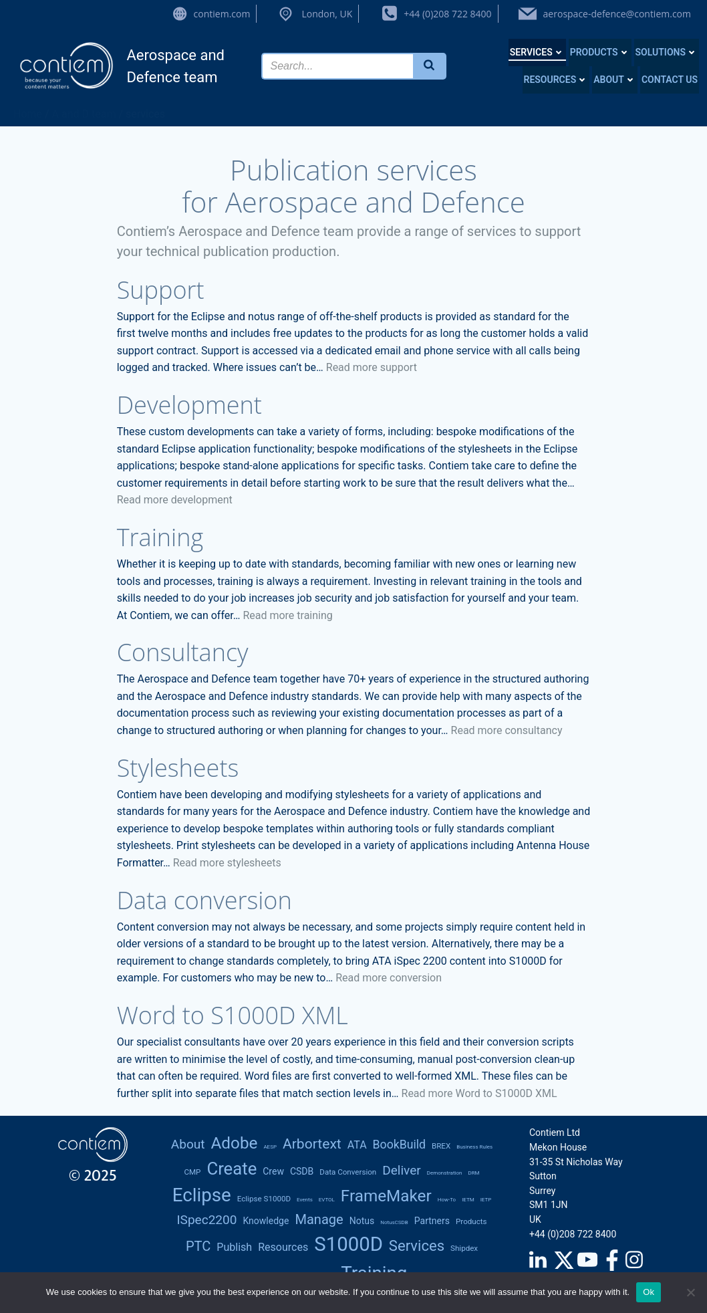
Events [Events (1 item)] (305, 1200)
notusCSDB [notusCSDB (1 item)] (394, 1222)
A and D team (84, 114)
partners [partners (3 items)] (432, 1220)
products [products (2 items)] (471, 1221)
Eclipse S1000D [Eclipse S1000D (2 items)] (264, 1198)
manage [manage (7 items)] (319, 1219)
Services (537, 52)
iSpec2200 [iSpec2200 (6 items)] (206, 1219)
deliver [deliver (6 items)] (401, 1170)
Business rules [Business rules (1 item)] (474, 1147)
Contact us (670, 79)
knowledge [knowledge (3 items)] (266, 1220)
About (614, 79)
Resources (556, 79)
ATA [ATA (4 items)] (357, 1145)
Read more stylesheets (227, 862)
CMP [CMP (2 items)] (192, 1172)
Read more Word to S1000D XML (479, 1093)
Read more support (371, 367)
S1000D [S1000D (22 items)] (348, 1244)
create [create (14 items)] (231, 1169)
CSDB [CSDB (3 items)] (301, 1171)
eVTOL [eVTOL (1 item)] (327, 1200)
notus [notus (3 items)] (362, 1220)
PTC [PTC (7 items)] (198, 1246)
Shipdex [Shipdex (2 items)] (464, 1248)
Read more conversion (388, 977)
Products (600, 52)
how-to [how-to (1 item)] (447, 1200)
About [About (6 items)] (188, 1144)
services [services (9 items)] (416, 1245)
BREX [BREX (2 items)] (441, 1146)
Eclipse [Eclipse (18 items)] (201, 1195)
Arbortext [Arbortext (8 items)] (312, 1143)
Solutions (666, 52)
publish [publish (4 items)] (234, 1247)
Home (27, 114)
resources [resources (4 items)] (283, 1247)
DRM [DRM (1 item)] (473, 1173)
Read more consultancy (507, 730)
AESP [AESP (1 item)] (270, 1147)
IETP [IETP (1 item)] (486, 1200)
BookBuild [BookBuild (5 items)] (399, 1144)
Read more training (287, 615)
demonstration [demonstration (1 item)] (444, 1173)
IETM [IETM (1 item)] (468, 1200)
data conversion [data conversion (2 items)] (347, 1172)
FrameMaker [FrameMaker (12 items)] (386, 1195)
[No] (690, 1292)
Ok (648, 1292)
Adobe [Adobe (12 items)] (233, 1143)
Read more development (175, 499)
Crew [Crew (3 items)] (273, 1171)
